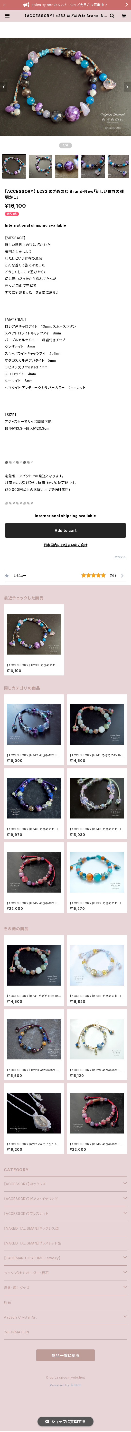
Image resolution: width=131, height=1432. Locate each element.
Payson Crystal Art (20, 1317)
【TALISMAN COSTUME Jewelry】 (32, 1258)
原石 (7, 1302)
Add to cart (66, 530)
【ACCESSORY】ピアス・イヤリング (31, 1199)
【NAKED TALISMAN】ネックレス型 (31, 1228)
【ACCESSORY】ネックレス (25, 1184)
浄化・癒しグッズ (16, 1288)
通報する (120, 557)
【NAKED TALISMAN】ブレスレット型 (32, 1243)
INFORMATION (16, 1332)
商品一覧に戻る (65, 1355)
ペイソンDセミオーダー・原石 (26, 1273)
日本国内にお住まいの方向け (65, 545)
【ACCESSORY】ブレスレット (26, 1213)
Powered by (65, 1385)
